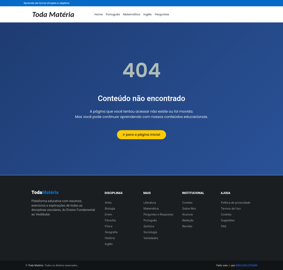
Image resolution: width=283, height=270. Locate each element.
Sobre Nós (189, 208)
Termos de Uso (231, 208)
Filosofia (110, 220)
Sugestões (228, 220)
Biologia (110, 208)
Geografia (111, 232)
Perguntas (162, 14)
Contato (187, 202)
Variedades (150, 238)
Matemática (131, 14)
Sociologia (150, 232)
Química (148, 226)
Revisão (187, 226)
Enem (108, 214)
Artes (108, 202)
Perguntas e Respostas (158, 214)
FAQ (223, 226)
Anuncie (187, 214)
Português (113, 14)
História (110, 238)
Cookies (226, 214)
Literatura (149, 202)
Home (98, 14)
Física (108, 226)
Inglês (147, 14)
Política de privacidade (235, 202)
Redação (188, 220)
